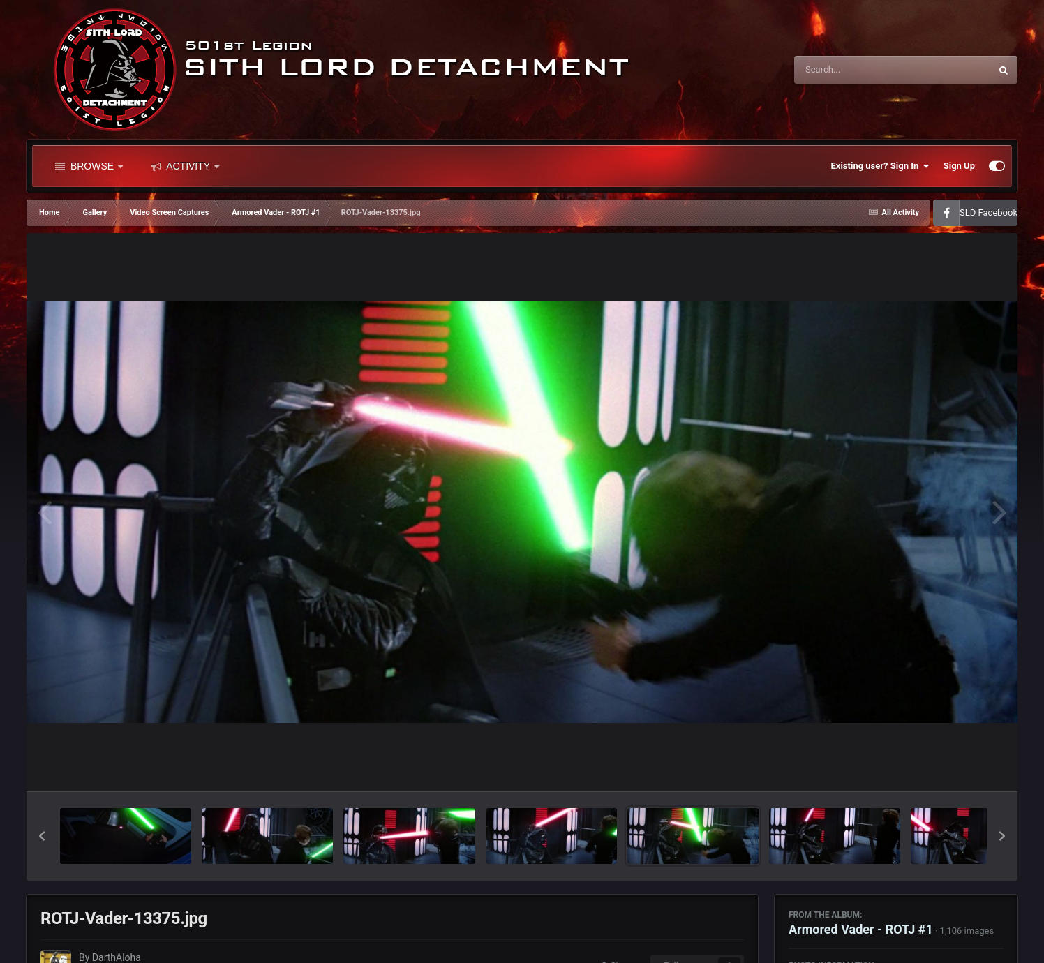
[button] (42, 836)
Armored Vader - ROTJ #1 (861, 929)
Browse (89, 166)
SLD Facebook (988, 212)
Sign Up (959, 165)
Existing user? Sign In (880, 166)
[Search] (857, 70)
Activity (185, 166)
